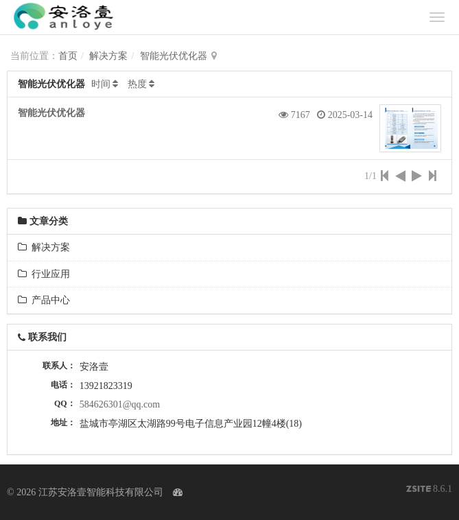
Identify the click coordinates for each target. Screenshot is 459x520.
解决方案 (108, 56)
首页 (68, 56)
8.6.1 (429, 490)
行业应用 (44, 274)
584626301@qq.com (120, 404)
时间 (100, 84)
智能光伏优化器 (173, 56)
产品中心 (44, 300)
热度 (137, 84)
